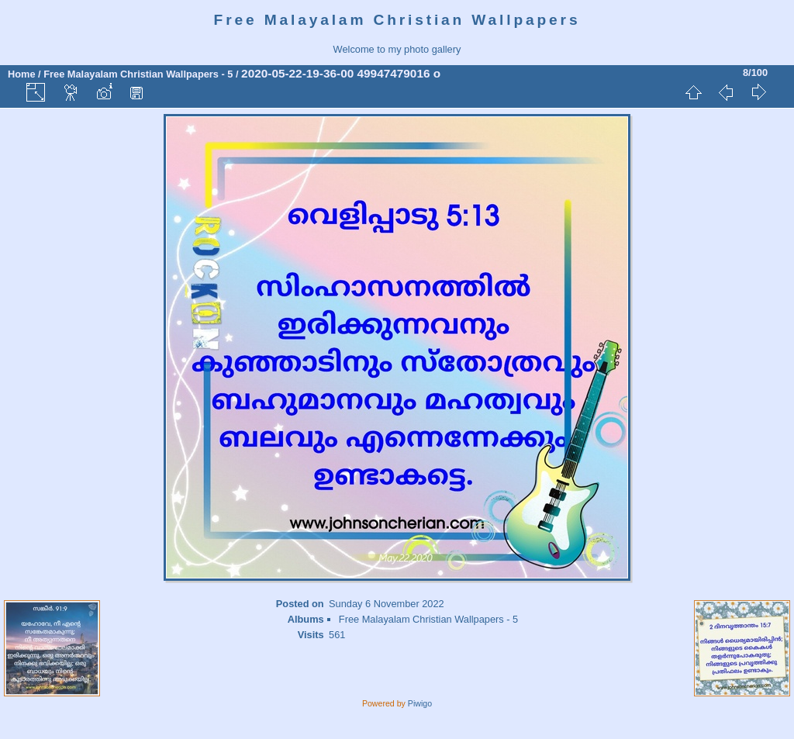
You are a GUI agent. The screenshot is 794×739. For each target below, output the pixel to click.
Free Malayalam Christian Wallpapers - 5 (138, 74)
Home (22, 74)
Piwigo (420, 703)
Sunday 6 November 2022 (386, 604)
